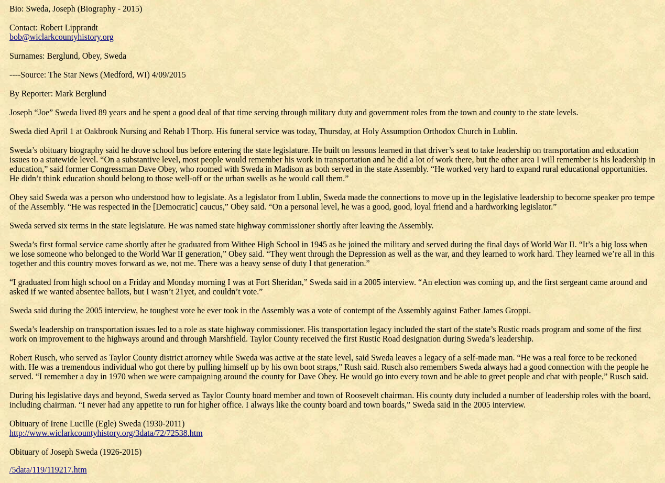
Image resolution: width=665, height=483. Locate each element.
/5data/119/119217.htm (48, 469)
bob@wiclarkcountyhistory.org (61, 36)
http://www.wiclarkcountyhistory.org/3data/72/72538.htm (106, 433)
